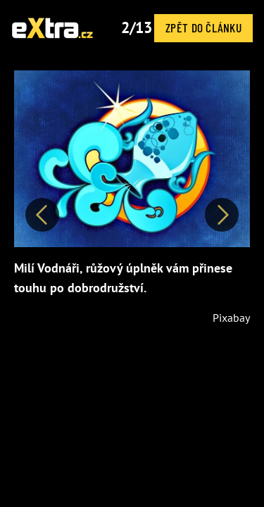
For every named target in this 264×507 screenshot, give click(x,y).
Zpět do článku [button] (203, 27)
